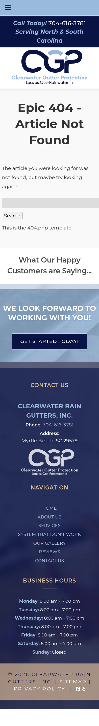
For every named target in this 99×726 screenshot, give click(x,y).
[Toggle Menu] (8, 7)
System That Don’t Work (49, 534)
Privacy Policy (39, 689)
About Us (49, 516)
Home (49, 508)
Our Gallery (49, 543)
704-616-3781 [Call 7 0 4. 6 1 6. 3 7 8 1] (58, 425)
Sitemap (73, 682)
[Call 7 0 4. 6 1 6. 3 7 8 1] (67, 23)
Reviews (49, 551)
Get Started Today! (49, 341)
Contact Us (49, 560)
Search (12, 216)
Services (49, 525)
